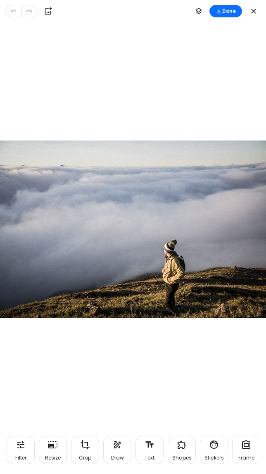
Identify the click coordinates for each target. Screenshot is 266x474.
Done (226, 10)
